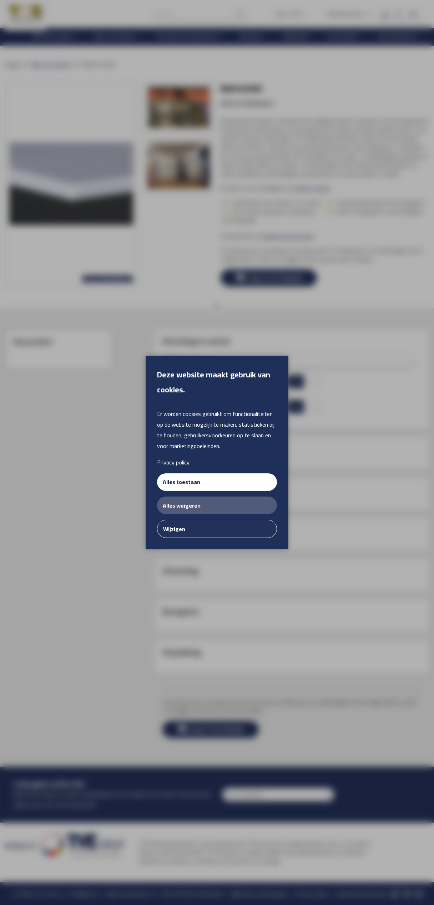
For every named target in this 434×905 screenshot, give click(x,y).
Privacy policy (173, 462)
